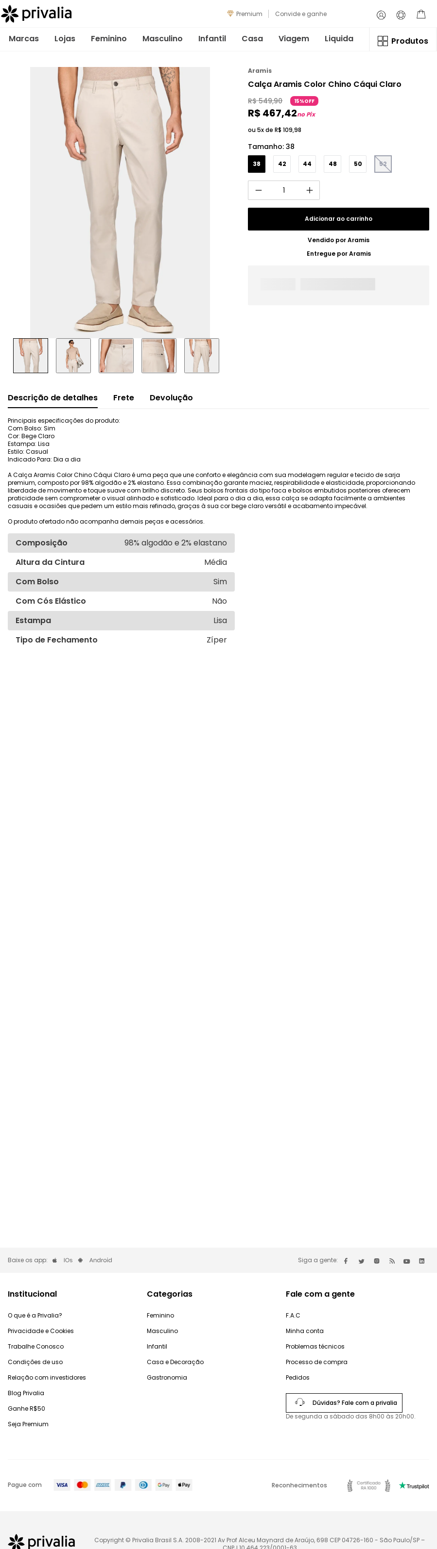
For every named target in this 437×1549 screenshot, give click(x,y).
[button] (256, 164)
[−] (258, 190)
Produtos (409, 41)
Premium (249, 14)
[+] (309, 190)
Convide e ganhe (301, 14)
